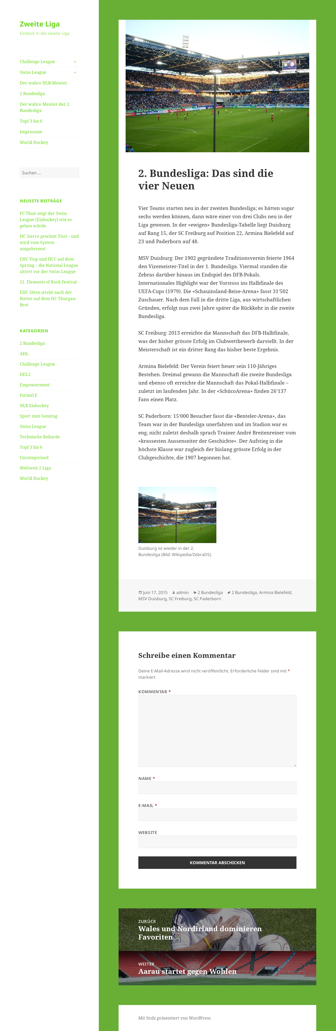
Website (147, 832)
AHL (24, 353)
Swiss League (33, 72)
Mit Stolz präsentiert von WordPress (174, 1018)
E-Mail (147, 805)
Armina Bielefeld (275, 592)
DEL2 (25, 374)
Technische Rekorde (40, 437)
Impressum (31, 132)
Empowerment (35, 385)
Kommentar (154, 692)
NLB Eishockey (34, 405)
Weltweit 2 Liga (35, 468)
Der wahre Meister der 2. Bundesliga (45, 107)
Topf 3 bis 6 (31, 121)
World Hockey (34, 142)
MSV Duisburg (152, 599)
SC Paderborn (207, 599)
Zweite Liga (40, 24)
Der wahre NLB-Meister (43, 83)
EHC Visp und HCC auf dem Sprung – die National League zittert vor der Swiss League (49, 265)
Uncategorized (34, 457)
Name (146, 778)
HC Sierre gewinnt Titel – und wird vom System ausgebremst (49, 242)
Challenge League (37, 61)
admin (182, 592)
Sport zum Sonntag (38, 416)
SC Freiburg (180, 599)
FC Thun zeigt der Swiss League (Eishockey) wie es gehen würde (46, 219)
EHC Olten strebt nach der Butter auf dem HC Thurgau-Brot (48, 298)
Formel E (28, 395)
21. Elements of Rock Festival (48, 282)
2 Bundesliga (32, 93)
